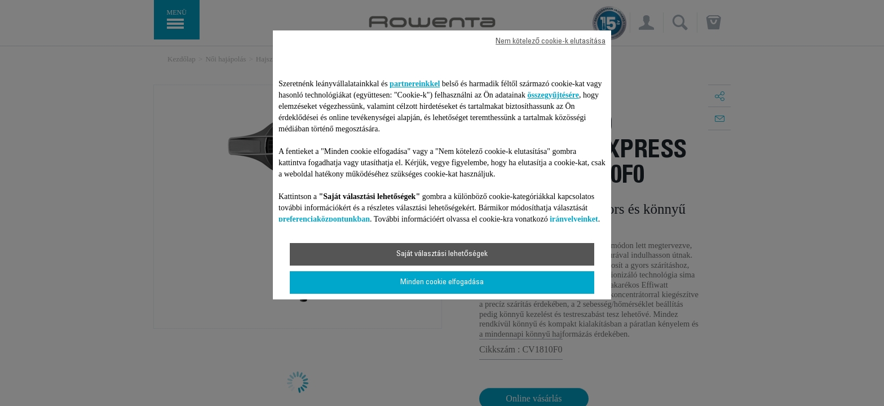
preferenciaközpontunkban (324, 219)
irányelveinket (574, 219)
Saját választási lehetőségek (442, 254)
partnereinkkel (415, 84)
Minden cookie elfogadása (442, 282)
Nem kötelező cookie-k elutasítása (550, 42)
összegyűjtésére (553, 95)
